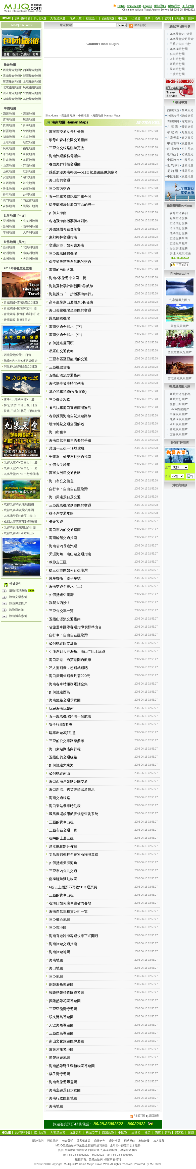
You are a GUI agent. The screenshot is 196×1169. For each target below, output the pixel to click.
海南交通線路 (59, 798)
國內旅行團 (177, 69)
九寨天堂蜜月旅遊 (182, 39)
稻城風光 (187, 154)
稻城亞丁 (92, 18)
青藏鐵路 (173, 121)
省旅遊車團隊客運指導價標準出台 (75, 627)
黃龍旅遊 (187, 127)
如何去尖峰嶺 (59, 465)
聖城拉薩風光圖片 (180, 352)
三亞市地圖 (58, 928)
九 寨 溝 (172, 127)
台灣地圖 (29, 194)
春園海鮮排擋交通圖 (65, 164)
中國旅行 (173, 160)
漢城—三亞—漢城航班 (66, 448)
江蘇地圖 (29, 171)
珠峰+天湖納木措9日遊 (19, 399)
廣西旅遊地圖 (12, 81)
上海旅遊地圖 (32, 81)
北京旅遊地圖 (12, 87)
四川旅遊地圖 (32, 70)
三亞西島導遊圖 (61, 1033)
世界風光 (187, 171)
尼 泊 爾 (172, 171)
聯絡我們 (174, 6)
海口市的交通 (59, 180)
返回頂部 (152, 1115)
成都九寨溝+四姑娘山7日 (20, 533)
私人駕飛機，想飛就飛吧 (68, 668)
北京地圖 (29, 137)
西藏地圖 (29, 113)
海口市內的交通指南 (65, 530)
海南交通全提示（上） (66, 586)
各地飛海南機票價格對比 (68, 221)
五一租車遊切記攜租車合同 (70, 197)
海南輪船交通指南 (63, 538)
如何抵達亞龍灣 (61, 595)
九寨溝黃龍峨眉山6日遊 (20, 527)
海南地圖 (56, 960)
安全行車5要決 (60, 724)
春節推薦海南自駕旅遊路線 (70, 416)
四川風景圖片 (179, 424)
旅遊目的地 (13, 610)
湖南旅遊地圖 (12, 99)
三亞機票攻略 (59, 367)
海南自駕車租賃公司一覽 (68, 911)
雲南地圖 (9, 119)
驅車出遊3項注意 (62, 733)
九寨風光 (187, 132)
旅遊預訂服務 (179, 223)
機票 (147, 18)
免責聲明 (67, 1140)
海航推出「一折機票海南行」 (72, 294)
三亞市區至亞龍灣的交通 (68, 359)
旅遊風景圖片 (14, 603)
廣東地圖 (9, 148)
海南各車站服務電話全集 (68, 684)
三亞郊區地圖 (59, 919)
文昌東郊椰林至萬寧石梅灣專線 (73, 854)
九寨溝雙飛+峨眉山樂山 (20, 516)
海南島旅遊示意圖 (63, 1082)
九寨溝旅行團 (179, 49)
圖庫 (191, 18)
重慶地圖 (29, 154)
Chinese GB (134, 6)
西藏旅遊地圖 (12, 70)
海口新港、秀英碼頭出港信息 (72, 789)
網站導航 (160, 6)
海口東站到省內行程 (65, 749)
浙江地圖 (29, 142)
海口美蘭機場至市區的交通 (70, 310)
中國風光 (187, 160)
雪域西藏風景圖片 (180, 378)
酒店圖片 (187, 138)
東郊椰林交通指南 (63, 237)
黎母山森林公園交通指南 (68, 140)
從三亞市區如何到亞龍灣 (68, 570)
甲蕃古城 (173, 143)
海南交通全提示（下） (66, 327)
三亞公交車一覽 (61, 611)
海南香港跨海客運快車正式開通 (73, 936)
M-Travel (155, 1163)
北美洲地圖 (30, 221)
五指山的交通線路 (63, 757)
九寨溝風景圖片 (180, 419)
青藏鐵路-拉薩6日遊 (17, 320)
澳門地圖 (9, 200)
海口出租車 (58, 432)
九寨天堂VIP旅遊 (181, 34)
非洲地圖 (9, 232)
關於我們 (37, 1140)
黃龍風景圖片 (180, 326)
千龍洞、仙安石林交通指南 (70, 457)
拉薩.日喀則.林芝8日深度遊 (22, 411)
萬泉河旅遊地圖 (61, 1050)
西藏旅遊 (108, 18)
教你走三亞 (58, 562)
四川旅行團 (177, 59)
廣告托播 (114, 1140)
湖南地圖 (9, 137)
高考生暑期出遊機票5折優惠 (71, 302)
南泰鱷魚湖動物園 (63, 879)
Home (54, 115)
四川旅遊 (40, 18)
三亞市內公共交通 (63, 871)
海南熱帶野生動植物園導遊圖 (72, 1066)
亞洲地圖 (9, 221)
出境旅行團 (177, 74)
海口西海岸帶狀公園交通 (68, 781)
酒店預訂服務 (179, 228)
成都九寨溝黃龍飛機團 (19, 504)
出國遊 (135, 18)
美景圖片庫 (68, 115)
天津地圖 (9, 189)
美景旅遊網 (96, 1159)
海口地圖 (56, 968)
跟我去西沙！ (59, 603)
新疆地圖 (9, 131)
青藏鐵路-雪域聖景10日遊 (21, 302)
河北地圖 (29, 183)
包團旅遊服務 (179, 218)
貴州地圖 (9, 125)
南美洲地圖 (30, 226)
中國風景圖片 (179, 414)
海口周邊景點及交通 (65, 497)
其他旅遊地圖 (32, 99)
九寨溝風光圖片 (179, 300)
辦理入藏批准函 (180, 253)
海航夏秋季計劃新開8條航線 (71, 286)
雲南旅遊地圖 (12, 76)
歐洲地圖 (9, 226)
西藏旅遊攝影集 (180, 394)
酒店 (158, 18)
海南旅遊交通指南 (63, 944)
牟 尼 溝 (172, 132)
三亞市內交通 (59, 189)
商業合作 (99, 1140)
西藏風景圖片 (179, 429)
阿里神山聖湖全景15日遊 (20, 366)
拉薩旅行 (173, 115)
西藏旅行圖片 (179, 399)
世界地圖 (187, 165)
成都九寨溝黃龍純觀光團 (20, 521)
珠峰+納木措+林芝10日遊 (21, 360)
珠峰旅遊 (187, 115)
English (147, 6)
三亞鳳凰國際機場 (63, 254)
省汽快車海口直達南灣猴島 (70, 408)
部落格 (179, 18)
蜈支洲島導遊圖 (61, 1017)
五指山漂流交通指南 (65, 375)
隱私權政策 (83, 1140)
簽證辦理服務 (179, 248)
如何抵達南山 (59, 773)
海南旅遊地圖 (59, 952)
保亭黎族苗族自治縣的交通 (70, 262)
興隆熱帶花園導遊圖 (65, 1001)
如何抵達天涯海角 (63, 863)
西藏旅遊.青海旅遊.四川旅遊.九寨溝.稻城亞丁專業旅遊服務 (101, 1149)
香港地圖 (9, 194)
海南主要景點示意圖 (65, 1090)
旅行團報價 (22, 18)
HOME (121, 6)
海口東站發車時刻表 (65, 806)
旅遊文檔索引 (14, 597)
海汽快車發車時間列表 (66, 383)
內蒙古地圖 (30, 200)
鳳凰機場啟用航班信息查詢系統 (73, 814)
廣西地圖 (29, 119)
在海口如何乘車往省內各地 (70, 903)
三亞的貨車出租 (61, 822)
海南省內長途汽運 (63, 546)
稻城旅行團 (177, 54)
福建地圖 (29, 148)
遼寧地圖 (29, 189)
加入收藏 (188, 6)
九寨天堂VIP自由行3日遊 (20, 462)
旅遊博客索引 (14, 616)
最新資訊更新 (19, 591)
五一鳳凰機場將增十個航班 (70, 716)
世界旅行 (173, 165)
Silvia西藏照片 (179, 409)
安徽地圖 (9, 177)
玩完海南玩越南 (61, 708)
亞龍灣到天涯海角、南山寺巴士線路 (77, 651)
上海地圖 (9, 142)
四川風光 (187, 149)
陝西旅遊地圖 (32, 93)
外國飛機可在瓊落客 (65, 229)
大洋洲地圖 (30, 232)
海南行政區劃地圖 (63, 1098)
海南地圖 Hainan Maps (106, 115)
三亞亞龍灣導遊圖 (63, 1009)
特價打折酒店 (180, 443)
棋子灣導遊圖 (59, 1074)
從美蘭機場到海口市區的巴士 (72, 205)
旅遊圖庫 (187, 143)
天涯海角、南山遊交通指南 (70, 554)
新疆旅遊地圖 (32, 76)
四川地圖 (9, 113)
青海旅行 (187, 121)
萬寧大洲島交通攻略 (65, 473)
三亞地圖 (56, 976)
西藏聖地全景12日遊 (17, 355)
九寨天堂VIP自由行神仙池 (21, 474)
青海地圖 (29, 125)
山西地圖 (9, 165)
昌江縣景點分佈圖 (63, 846)
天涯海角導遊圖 (61, 1025)
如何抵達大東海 (61, 765)
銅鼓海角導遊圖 (61, 984)
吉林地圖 (9, 206)
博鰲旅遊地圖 (59, 1058)
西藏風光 (187, 110)
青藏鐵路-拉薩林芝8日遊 (20, 308)
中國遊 (122, 18)
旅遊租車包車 (179, 243)
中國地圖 (83, 115)
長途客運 (56, 521)
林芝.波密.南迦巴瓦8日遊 (20, 405)
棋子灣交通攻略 (61, 513)
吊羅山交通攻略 (61, 351)
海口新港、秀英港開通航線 (70, 660)
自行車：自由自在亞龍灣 (68, 489)
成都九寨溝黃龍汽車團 (19, 510)
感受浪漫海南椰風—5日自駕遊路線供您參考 (83, 172)
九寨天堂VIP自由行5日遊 (20, 468)
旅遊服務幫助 (179, 238)
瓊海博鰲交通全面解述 (66, 424)
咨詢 (168, 18)
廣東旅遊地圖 (32, 87)
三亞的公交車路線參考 (66, 741)
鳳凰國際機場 (59, 318)
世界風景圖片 (179, 434)
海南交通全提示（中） (66, 335)
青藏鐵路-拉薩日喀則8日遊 (22, 314)
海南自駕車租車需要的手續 (70, 440)
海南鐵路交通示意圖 (65, 700)
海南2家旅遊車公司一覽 (67, 278)
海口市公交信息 (61, 481)
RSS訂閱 (137, 25)
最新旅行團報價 (179, 26)
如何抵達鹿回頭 (61, 343)
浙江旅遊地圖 (12, 93)
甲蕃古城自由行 (180, 44)
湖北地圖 (29, 177)
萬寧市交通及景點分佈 (66, 132)
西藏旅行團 (177, 64)
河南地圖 (29, 165)
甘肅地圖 (9, 160)
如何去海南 (58, 213)
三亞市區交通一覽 (63, 830)
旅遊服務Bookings (180, 205)
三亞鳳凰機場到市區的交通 (70, 505)
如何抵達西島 (59, 692)
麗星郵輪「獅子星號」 (66, 578)
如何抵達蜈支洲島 (63, 643)
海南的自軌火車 (61, 270)
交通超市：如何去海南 (66, 245)
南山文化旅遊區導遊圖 (66, 1041)
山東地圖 (9, 171)
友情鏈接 (144, 1140)
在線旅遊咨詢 (179, 213)
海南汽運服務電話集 (65, 156)
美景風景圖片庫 (179, 386)
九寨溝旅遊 (57, 18)
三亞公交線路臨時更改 (66, 148)
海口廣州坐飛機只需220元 (69, 676)
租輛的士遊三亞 (61, 838)
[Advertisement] (69, 90)
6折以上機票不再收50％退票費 (73, 887)
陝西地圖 (29, 131)
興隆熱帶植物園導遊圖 (66, 993)
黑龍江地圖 (30, 206)
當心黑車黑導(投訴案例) (68, 392)
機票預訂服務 (179, 233)
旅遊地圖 (187, 176)
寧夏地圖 (29, 160)
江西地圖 (9, 183)
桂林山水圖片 (179, 404)
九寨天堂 (76, 18)
